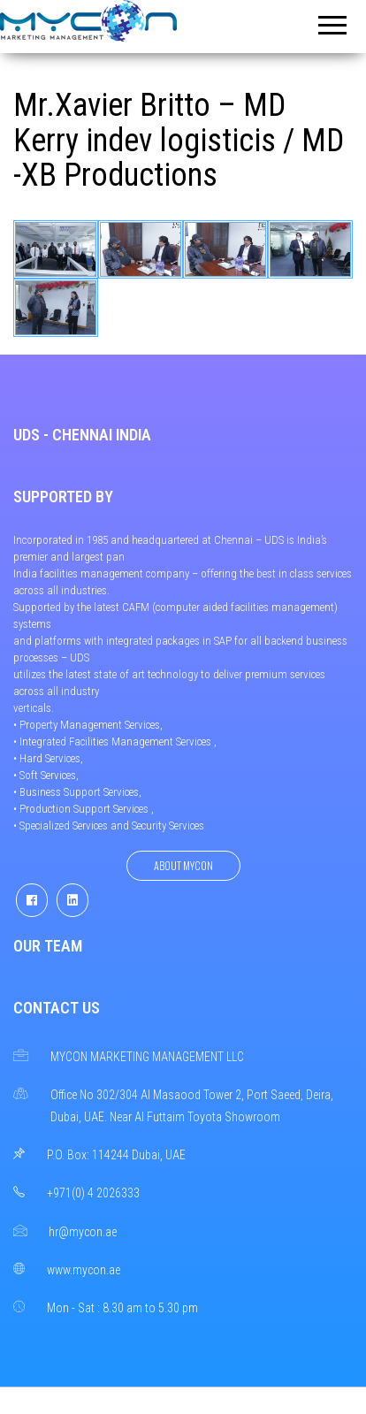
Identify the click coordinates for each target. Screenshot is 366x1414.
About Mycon (183, 865)
